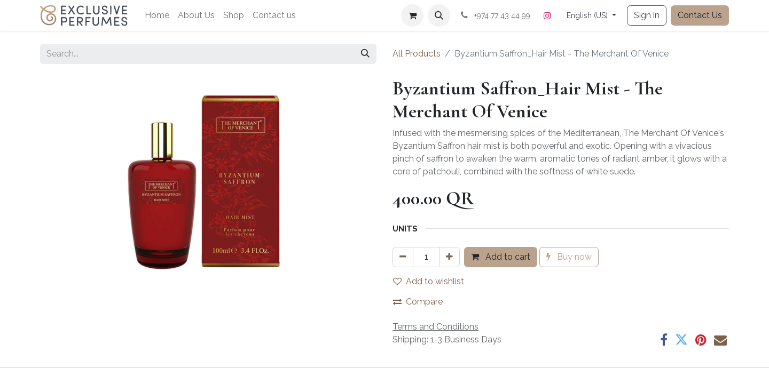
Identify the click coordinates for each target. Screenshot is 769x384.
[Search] (365, 54)
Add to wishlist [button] (428, 281)
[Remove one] (403, 257)
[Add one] (449, 257)
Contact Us (700, 15)
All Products (417, 54)
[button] (439, 15)
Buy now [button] (569, 257)
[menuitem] (157, 15)
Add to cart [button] (500, 257)
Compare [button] (418, 302)
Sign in (647, 15)
